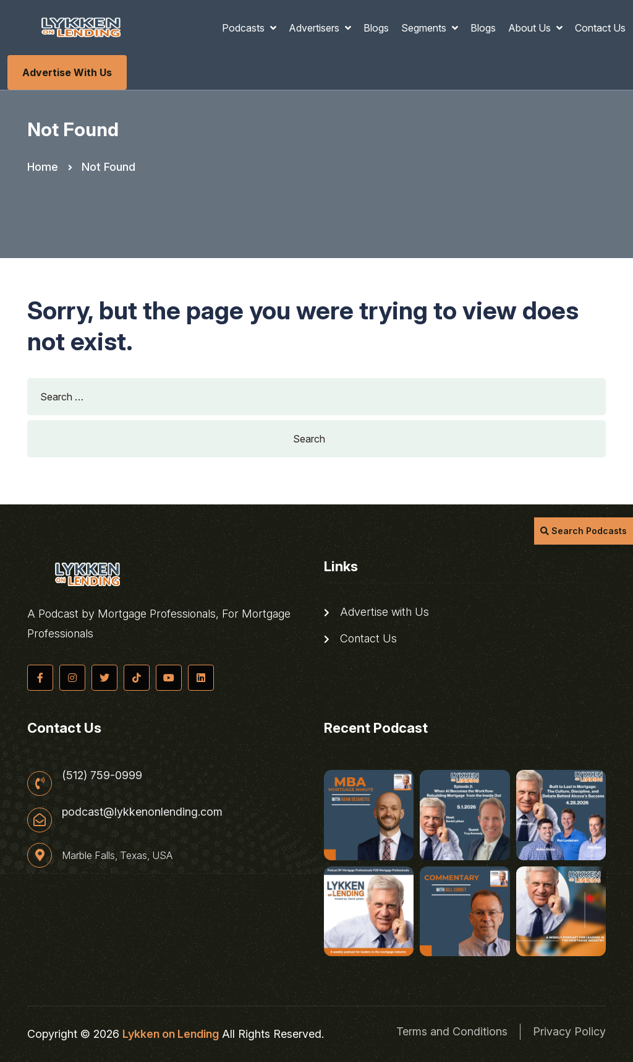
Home (42, 166)
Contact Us (600, 28)
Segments (425, 28)
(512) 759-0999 (102, 775)
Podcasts (244, 28)
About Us (530, 28)
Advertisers (315, 28)
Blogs (376, 28)
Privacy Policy (569, 1031)
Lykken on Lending (170, 1033)
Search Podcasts (583, 530)
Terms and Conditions (452, 1031)
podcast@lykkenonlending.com (142, 812)
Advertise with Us (67, 72)
